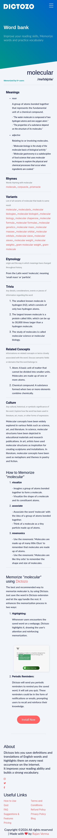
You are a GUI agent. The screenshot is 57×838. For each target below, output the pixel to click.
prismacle (35, 186)
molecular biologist (27, 213)
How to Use (10, 800)
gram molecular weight (28, 244)
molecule (11, 186)
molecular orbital (25, 231)
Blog (33, 818)
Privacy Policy (38, 814)
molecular (11, 209)
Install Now (28, 719)
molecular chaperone (27, 218)
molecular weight (23, 240)
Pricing (7, 822)
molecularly (24, 209)
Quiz (6, 805)
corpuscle (23, 186)
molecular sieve (24, 235)
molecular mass (25, 227)
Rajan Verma (40, 833)
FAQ (6, 809)
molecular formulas (26, 222)
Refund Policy (38, 809)
